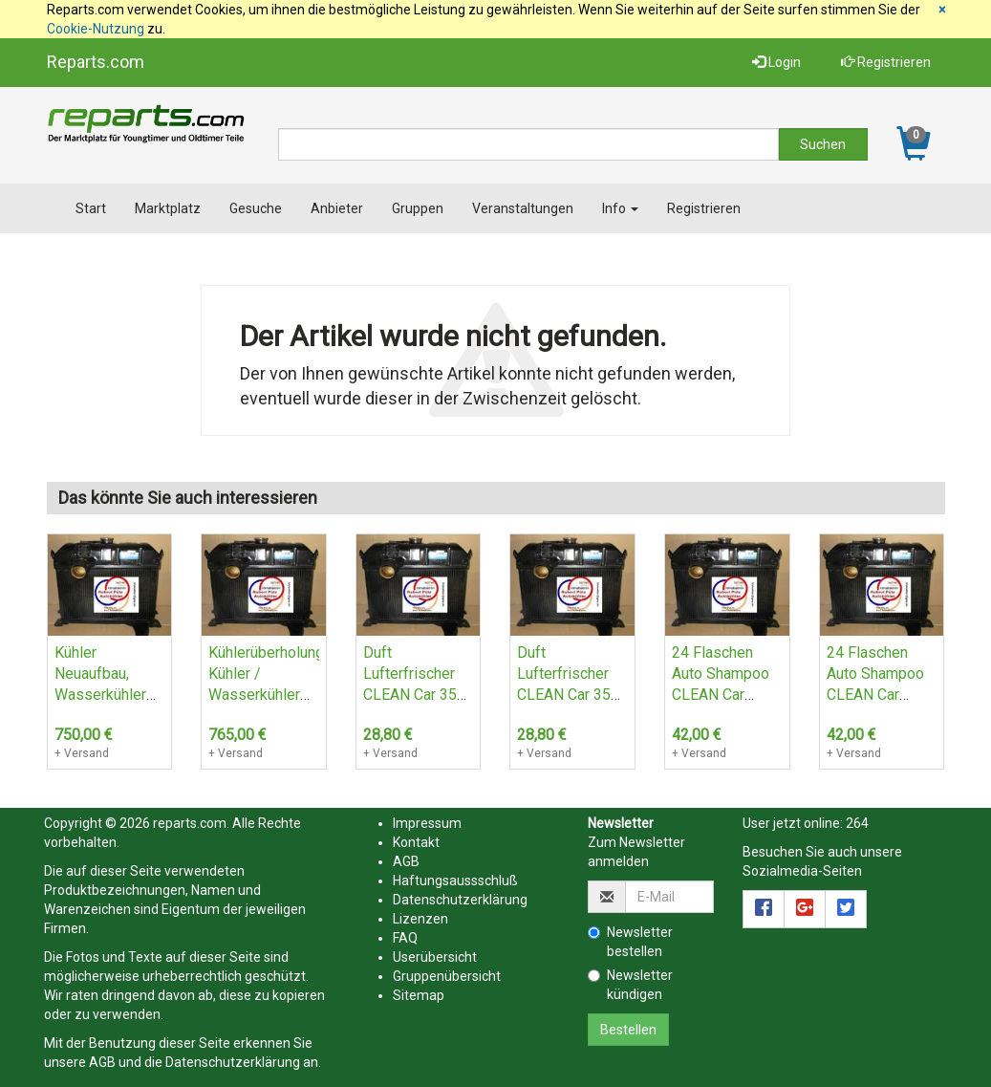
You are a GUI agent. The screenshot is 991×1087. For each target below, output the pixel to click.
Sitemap (418, 995)
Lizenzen (420, 918)
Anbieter (337, 208)
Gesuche (255, 208)
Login (776, 62)
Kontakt (416, 842)
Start (90, 208)
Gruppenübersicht (447, 976)
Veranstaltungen (522, 208)
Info (620, 208)
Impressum (427, 823)
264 (857, 823)
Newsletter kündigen (630, 984)
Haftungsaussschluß (455, 880)
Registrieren (886, 62)
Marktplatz (168, 208)
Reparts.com (95, 62)
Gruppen (417, 208)
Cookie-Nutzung (95, 28)
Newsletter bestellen (630, 941)
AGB (102, 1062)
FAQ (405, 938)
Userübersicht (435, 957)
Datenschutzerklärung (232, 1062)
